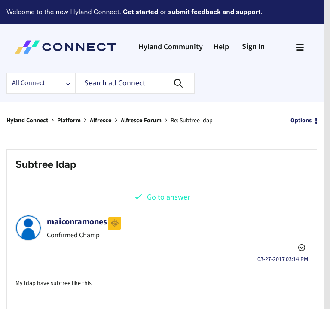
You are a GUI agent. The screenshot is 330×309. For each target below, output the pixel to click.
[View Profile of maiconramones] (77, 198)
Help (221, 23)
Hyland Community (170, 23)
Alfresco (101, 96)
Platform (69, 96)
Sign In (253, 23)
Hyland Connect (27, 96)
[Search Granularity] (40, 59)
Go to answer (168, 173)
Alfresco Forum (141, 96)
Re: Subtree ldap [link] (192, 96)
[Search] (135, 59)
